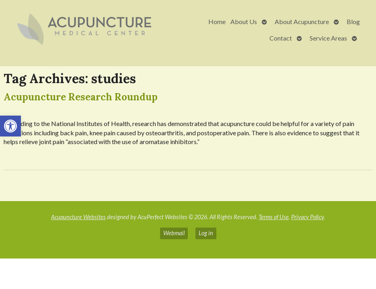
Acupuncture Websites (78, 217)
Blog (353, 21)
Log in (206, 233)
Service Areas (328, 38)
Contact (280, 38)
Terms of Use (274, 217)
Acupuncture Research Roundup (81, 97)
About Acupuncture (302, 21)
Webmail (174, 233)
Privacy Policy (307, 217)
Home (217, 21)
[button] (10, 126)
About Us (243, 21)
